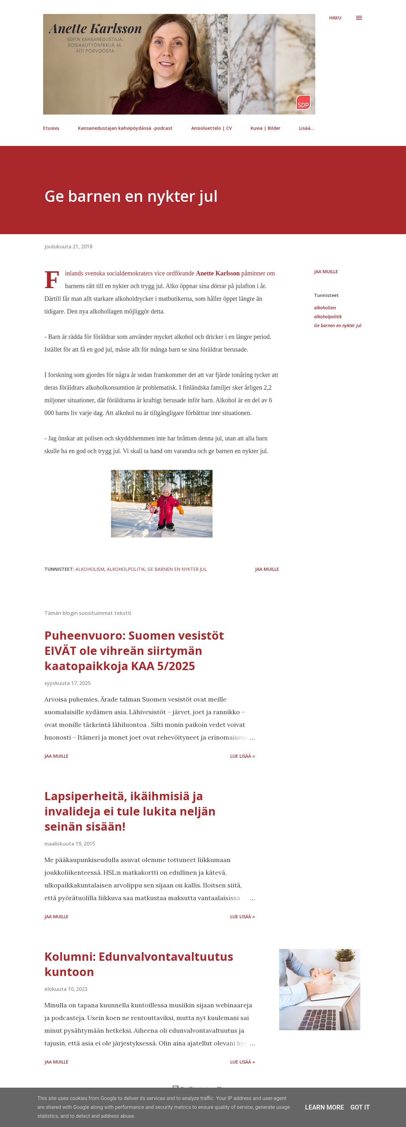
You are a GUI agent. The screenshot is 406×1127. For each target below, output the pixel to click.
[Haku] (335, 18)
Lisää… (306, 128)
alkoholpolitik (328, 316)
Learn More (324, 1107)
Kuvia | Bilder (265, 128)
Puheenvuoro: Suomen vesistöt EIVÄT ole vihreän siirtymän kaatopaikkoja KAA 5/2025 (134, 651)
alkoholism (325, 308)
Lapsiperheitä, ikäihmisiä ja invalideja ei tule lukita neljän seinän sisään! (130, 811)
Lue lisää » (242, 756)
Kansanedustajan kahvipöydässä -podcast (125, 128)
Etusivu (51, 128)
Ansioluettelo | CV (211, 128)
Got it (360, 1107)
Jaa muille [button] (326, 271)
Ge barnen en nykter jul (337, 325)
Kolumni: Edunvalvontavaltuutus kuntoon (138, 964)
